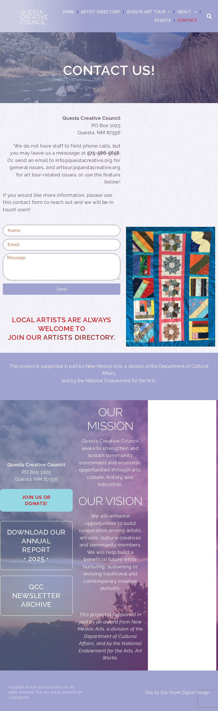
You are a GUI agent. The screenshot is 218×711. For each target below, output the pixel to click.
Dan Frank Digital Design (185, 692)
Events (163, 20)
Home (69, 12)
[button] (209, 16)
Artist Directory (100, 12)
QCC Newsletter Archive (36, 603)
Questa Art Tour (149, 12)
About (187, 12)
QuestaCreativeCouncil (34, 17)
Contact (187, 20)
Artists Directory (78, 337)
